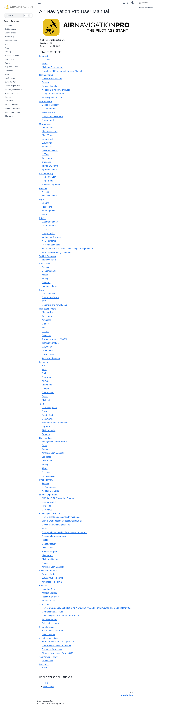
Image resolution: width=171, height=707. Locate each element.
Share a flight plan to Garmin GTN (58, 653)
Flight (7, 48)
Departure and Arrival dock (54, 305)
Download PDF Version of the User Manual (62, 71)
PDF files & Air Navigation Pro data (58, 498)
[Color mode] (133, 2)
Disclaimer (47, 59)
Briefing (8, 52)
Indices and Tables (146, 7)
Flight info (46, 400)
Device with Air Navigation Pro (56, 525)
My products (47, 555)
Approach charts (49, 169)
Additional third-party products (56, 90)
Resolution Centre (50, 297)
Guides (45, 324)
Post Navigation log (51, 245)
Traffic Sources (49, 600)
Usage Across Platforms (53, 93)
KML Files (46, 506)
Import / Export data (12, 86)
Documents (47, 419)
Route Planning (11, 40)
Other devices (48, 634)
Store (44, 445)
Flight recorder (48, 430)
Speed (45, 396)
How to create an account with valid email (61, 517)
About (45, 63)
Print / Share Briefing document (56, 252)
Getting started (10, 29)
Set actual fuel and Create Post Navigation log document (68, 248)
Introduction (9, 25)
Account (46, 449)
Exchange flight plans (52, 649)
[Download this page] (124, 3)
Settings (46, 278)
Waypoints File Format (52, 578)
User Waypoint (49, 502)
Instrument (9, 71)
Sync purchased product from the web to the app (64, 532)
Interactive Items (49, 286)
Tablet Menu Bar (49, 112)
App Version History (12, 112)
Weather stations (50, 150)
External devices (11, 105)
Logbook (46, 426)
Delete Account (49, 544)
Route (45, 563)
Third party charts (50, 166)
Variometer (47, 385)
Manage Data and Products (54, 441)
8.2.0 (44, 668)
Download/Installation (52, 78)
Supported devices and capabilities (58, 641)
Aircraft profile (48, 211)
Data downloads (49, 293)
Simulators (9, 101)
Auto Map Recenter (51, 358)
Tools (7, 74)
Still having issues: (50, 623)
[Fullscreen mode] (128, 2)
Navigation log (48, 233)
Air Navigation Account (52, 97)
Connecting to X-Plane (52, 612)
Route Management (51, 184)
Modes (45, 275)
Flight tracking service (52, 559)
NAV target (47, 377)
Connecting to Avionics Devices (56, 645)
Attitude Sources (49, 593)
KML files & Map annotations (55, 423)
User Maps (47, 510)
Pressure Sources (50, 597)
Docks (7, 63)
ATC (44, 301)
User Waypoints (49, 407)
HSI (43, 365)
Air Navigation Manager (53, 453)
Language (46, 457)
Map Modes (47, 312)
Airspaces (46, 146)
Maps (44, 327)
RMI (44, 373)
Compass (46, 388)
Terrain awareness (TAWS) (54, 339)
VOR (44, 369)
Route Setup (48, 181)
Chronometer (48, 392)
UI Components (49, 108)
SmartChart (47, 139)
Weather (8, 44)
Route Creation (49, 177)
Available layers (49, 196)
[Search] (18, 15)
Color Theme (48, 354)
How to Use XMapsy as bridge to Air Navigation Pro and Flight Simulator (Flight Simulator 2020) (86, 608)
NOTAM (45, 154)
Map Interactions (49, 131)
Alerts (44, 214)
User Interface (10, 33)
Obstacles (46, 162)
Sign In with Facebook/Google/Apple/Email (62, 521)
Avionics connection (12, 108)
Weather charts (49, 225)
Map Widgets (48, 135)
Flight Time (47, 207)
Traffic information (12, 55)
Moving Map (9, 36)
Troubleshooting (49, 619)
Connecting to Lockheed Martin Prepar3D (61, 615)
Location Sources (50, 589)
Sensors (8, 97)
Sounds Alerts (48, 574)
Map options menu (12, 67)
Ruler (44, 411)
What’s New (47, 660)
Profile (45, 540)
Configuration (10, 78)
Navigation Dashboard (52, 116)
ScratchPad (47, 415)
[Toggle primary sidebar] (39, 2)
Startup (45, 82)
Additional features (50, 491)
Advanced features (12, 93)
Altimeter (46, 381)
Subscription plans (50, 86)
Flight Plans (47, 548)
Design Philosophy (50, 105)
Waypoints (47, 143)
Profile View (9, 59)
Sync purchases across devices (56, 536)
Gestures (46, 282)
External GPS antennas (53, 630)
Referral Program (50, 551)
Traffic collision (49, 260)
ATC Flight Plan (49, 241)
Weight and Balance (51, 237)
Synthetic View (10, 82)
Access (45, 192)
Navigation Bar (49, 120)
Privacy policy (48, 476)
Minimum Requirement (52, 67)
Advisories (47, 158)
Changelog (9, 116)
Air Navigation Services (14, 89)
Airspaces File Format (52, 582)
